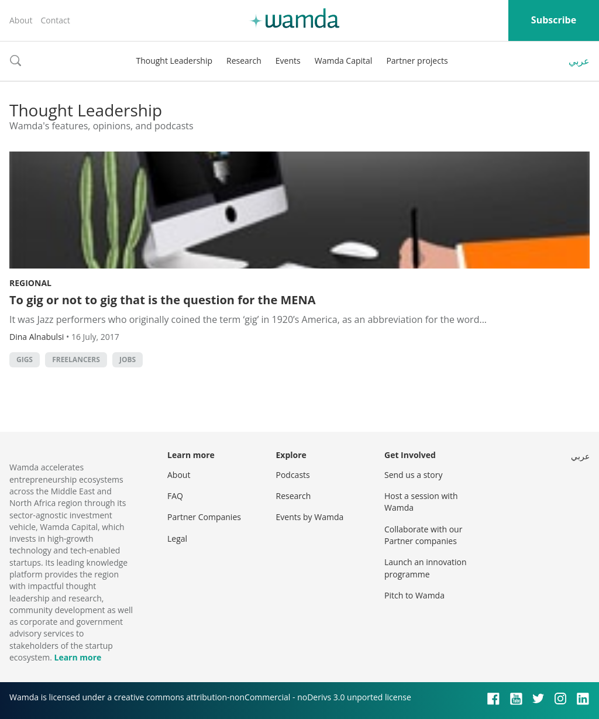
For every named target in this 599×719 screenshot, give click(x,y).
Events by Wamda (310, 516)
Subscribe (553, 19)
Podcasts (293, 474)
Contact (55, 20)
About (20, 20)
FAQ (175, 495)
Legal (177, 538)
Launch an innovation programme (425, 567)
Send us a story (413, 474)
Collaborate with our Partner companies (423, 535)
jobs (127, 359)
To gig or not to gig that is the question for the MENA (162, 300)
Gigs (24, 359)
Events (288, 60)
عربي (579, 61)
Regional (30, 282)
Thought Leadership (174, 60)
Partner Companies (204, 516)
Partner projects (416, 60)
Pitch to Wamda (414, 595)
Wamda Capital (344, 60)
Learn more (77, 657)
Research (243, 60)
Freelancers (76, 359)
